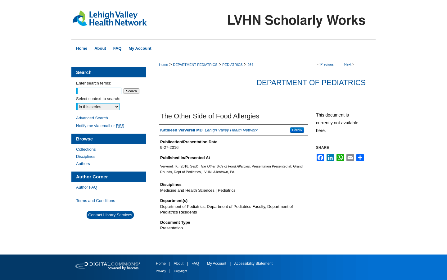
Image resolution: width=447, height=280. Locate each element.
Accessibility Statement (253, 263)
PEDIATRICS (232, 65)
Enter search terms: (93, 83)
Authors (83, 163)
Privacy (161, 271)
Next (347, 64)
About (179, 263)
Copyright (180, 271)
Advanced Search (92, 118)
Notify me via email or (100, 125)
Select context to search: (98, 98)
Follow (297, 130)
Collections (86, 149)
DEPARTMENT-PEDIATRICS (195, 65)
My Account (217, 263)
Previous (327, 64)
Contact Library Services (110, 215)
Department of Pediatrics (311, 82)
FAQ (196, 263)
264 (250, 65)
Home (163, 65)
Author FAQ (86, 187)
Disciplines (85, 156)
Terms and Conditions (95, 200)
